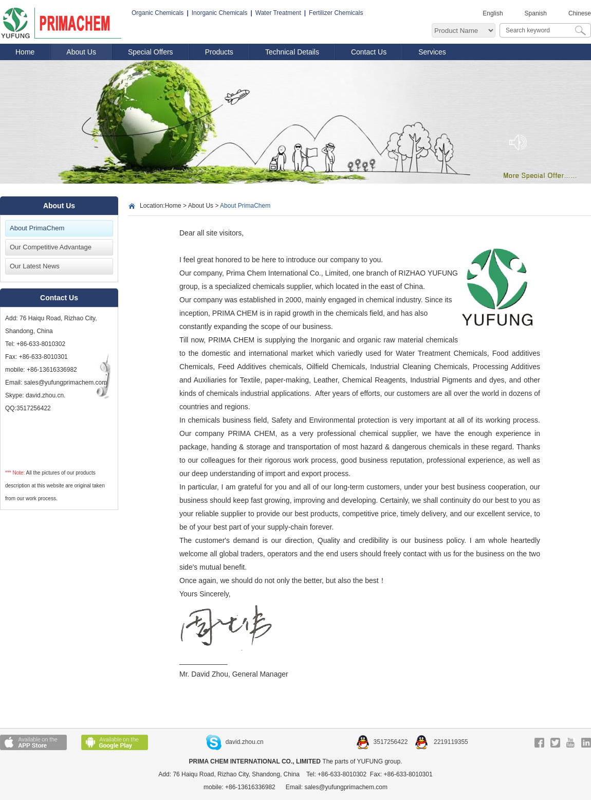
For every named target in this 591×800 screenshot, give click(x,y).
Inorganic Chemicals (220, 12)
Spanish (536, 13)
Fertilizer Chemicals (336, 12)
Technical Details (292, 52)
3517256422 (383, 742)
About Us (81, 52)
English (493, 13)
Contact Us (368, 52)
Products (219, 52)
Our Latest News (35, 266)
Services (432, 52)
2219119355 (441, 742)
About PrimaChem (37, 228)
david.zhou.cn (235, 742)
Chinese (579, 13)
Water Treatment (278, 12)
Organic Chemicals (157, 12)
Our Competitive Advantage (50, 247)
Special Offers (150, 52)
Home (24, 52)
